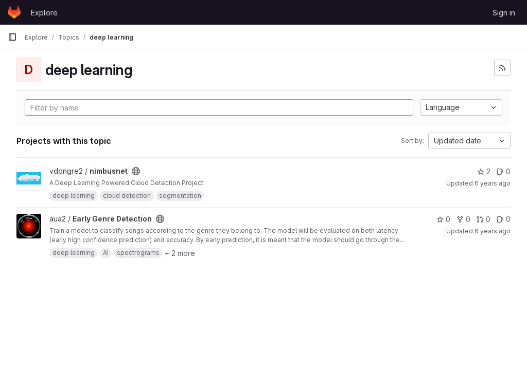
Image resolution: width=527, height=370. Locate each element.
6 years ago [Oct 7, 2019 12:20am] (493, 231)
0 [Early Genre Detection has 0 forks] (463, 219)
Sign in (504, 12)
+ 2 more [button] (180, 253)
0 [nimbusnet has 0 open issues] (504, 171)
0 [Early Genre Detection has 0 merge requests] (483, 219)
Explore (44, 12)
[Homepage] (14, 12)
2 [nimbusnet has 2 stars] (483, 171)
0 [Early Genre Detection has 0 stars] (443, 219)
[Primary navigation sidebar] (12, 37)
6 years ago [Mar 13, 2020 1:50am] (493, 183)
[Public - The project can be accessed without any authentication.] (136, 171)
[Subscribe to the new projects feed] (502, 68)
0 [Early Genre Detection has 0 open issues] (504, 219)
